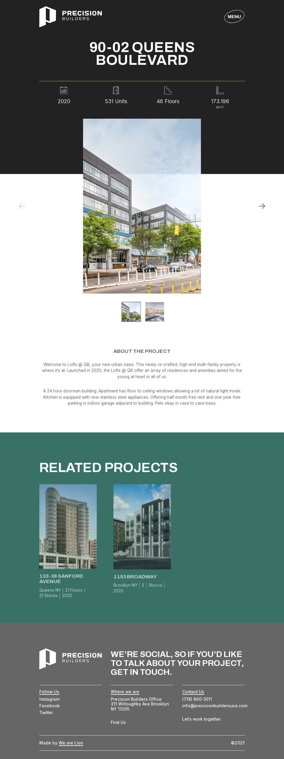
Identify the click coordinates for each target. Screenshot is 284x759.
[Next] (262, 206)
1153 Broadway (135, 578)
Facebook (49, 705)
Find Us (118, 722)
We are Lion (71, 743)
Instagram (49, 699)
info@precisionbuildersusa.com (215, 705)
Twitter (46, 712)
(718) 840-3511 (197, 699)
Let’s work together (201, 719)
